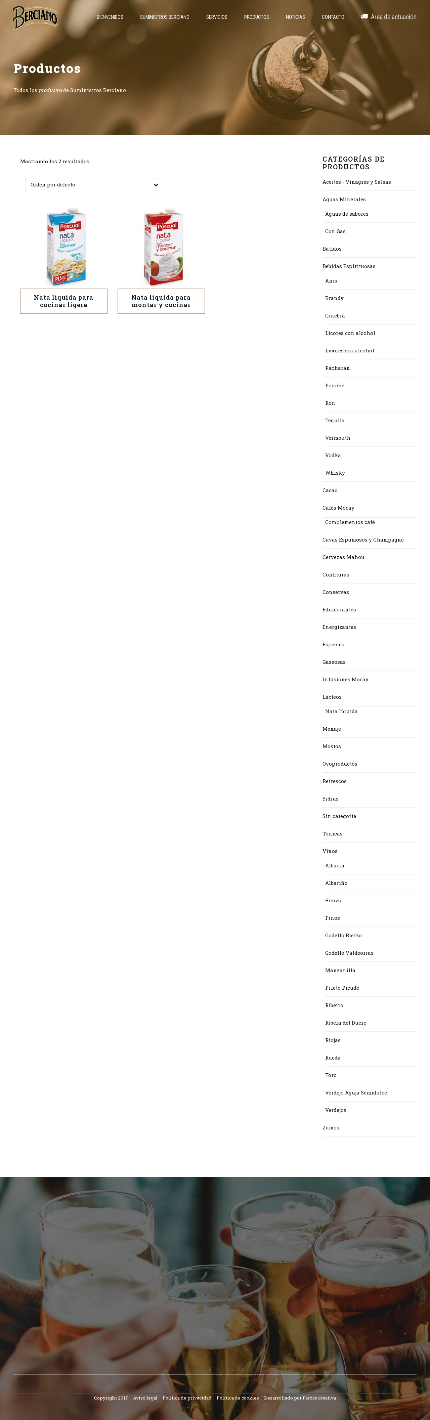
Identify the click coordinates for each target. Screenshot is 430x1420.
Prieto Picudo (342, 987)
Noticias (295, 17)
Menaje (331, 728)
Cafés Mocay (338, 507)
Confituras (335, 574)
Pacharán (337, 367)
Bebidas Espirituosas (349, 266)
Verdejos (335, 1110)
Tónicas (332, 833)
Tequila (335, 420)
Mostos (331, 746)
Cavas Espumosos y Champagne (363, 539)
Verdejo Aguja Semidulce (356, 1092)
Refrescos (334, 781)
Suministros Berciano (164, 17)
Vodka (333, 455)
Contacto (333, 17)
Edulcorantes (339, 609)
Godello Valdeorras (349, 952)
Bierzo (333, 900)
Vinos (330, 851)
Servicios (216, 17)
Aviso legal (145, 1398)
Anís (331, 280)
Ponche (334, 385)
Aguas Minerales (344, 199)
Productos (256, 17)
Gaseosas (334, 661)
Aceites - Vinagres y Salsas (356, 181)
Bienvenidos (110, 17)
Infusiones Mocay (345, 679)
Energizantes (339, 626)
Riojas (333, 1040)
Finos (332, 917)
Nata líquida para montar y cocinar (161, 301)
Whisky (335, 472)
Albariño (336, 882)
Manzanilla (340, 970)
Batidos (332, 248)
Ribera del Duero (346, 1022)
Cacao (330, 490)
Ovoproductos (339, 763)
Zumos (330, 1127)
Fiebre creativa (319, 1398)
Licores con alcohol (350, 333)
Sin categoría (339, 816)
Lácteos (332, 696)
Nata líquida (341, 711)
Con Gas (335, 231)
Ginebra (335, 315)
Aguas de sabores (347, 213)
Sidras (330, 798)
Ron (330, 402)
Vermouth (337, 437)
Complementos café (350, 522)
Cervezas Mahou (343, 557)
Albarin (335, 865)
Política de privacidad (187, 1398)
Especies (333, 644)
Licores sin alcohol (349, 350)
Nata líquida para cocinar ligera (63, 301)
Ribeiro (334, 1005)
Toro (331, 1075)
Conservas (335, 592)
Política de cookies (238, 1398)
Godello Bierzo (343, 935)
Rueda (333, 1057)
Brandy (334, 298)
